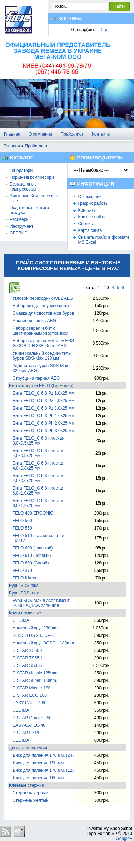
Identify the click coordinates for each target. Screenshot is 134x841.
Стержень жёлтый (31, 800)
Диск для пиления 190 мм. (39, 762)
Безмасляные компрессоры (23, 187)
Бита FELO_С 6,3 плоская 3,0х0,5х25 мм (38, 441)
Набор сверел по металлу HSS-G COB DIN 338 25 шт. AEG (44, 343)
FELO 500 (22, 520)
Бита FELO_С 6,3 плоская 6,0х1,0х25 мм (38, 491)
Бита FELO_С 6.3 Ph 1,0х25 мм (44, 415)
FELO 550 (22, 528)
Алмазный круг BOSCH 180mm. (44, 642)
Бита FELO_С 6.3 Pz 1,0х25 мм (43, 393)
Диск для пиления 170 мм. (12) (43, 770)
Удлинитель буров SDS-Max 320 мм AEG (40, 368)
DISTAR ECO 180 (30, 695)
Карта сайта (90, 230)
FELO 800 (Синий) (31, 563)
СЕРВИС (19, 232)
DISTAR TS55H (28, 657)
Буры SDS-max (24, 593)
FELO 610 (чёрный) (32, 555)
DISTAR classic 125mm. (36, 672)
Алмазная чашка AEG (34, 320)
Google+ (124, 838)
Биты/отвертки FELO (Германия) (41, 385)
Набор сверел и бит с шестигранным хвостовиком (40, 331)
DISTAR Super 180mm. (35, 680)
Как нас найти (92, 216)
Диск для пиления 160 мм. (39, 777)
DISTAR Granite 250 (32, 717)
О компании (40, 134)
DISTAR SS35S (28, 665)
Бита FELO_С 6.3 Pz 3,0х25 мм (43, 408)
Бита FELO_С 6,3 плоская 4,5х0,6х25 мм (38, 478)
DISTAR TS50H (28, 650)
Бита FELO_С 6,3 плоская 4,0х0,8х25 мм (38, 466)
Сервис (85, 223)
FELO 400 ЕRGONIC (33, 513)
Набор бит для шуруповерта (41, 305)
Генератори (21, 170)
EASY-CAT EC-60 (29, 702)
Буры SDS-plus (24, 585)
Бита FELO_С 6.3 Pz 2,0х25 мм (43, 400)
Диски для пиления (28, 747)
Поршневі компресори (32, 177)
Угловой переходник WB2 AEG (43, 298)
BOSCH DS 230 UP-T (33, 635)
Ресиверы (19, 219)
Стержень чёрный (30, 792)
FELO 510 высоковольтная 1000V (39, 538)
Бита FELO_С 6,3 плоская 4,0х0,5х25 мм (38, 453)
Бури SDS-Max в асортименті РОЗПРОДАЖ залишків (41, 603)
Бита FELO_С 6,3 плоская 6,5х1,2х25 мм (38, 503)
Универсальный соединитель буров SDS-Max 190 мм (41, 356)
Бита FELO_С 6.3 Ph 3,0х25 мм (44, 430)
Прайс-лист (72, 134)
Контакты (101, 134)
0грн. (106, 29)
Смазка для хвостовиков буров (43, 313)
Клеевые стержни (26, 785)
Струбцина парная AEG (36, 378)
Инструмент (21, 226)
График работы (93, 203)
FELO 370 (22, 570)
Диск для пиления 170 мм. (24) (43, 755)
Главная (12, 134)
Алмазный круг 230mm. (36, 627)
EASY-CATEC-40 (29, 725)
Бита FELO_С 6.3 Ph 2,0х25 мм (44, 423)
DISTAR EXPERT (29, 732)
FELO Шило (24, 578)
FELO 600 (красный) (33, 548)
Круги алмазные (25, 613)
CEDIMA (21, 620)
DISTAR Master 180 (31, 687)
